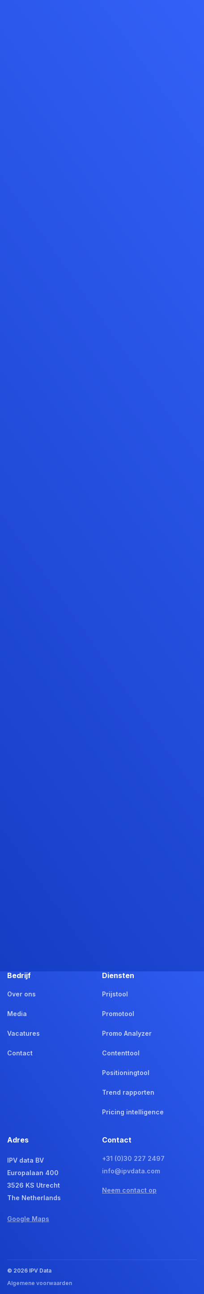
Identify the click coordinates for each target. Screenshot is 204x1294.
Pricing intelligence (133, 1112)
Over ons (21, 994)
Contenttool (121, 1053)
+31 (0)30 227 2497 (133, 1158)
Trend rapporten (128, 1092)
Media (17, 1013)
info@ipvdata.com (131, 1171)
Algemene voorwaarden (39, 1283)
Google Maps (28, 1219)
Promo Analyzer (127, 1033)
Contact (20, 1053)
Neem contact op (129, 1190)
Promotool (118, 1013)
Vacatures (23, 1033)
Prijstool (115, 994)
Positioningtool (125, 1072)
